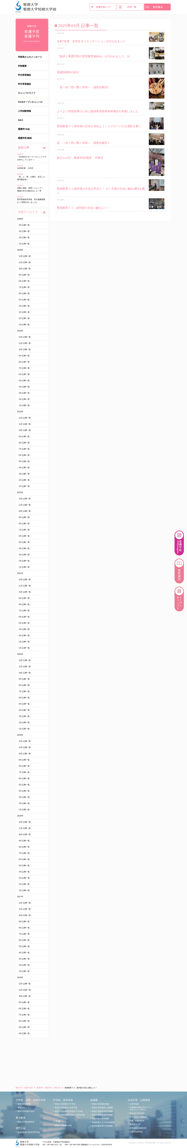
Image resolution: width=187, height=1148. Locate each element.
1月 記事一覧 (24, 244)
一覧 (43, 148)
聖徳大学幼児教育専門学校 (28, 1132)
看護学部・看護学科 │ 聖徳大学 (48, 1088)
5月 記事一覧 (24, 300)
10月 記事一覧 (25, 269)
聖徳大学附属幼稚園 (100, 1104)
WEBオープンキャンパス (30, 102)
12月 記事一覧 (25, 256)
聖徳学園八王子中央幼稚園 (103, 1122)
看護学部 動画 (25, 138)
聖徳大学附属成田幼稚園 (102, 1111)
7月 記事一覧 (24, 287)
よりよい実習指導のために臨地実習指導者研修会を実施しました (97, 111)
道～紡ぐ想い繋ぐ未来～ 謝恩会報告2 (84, 87)
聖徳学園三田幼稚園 (100, 1119)
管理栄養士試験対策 (137, 1128)
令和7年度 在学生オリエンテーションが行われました (91, 41)
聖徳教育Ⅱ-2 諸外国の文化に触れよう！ (83, 207)
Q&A (20, 120)
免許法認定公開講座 (137, 1117)
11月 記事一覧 (25, 262)
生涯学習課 (134, 1104)
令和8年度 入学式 (26, 168)
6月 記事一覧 (24, 293)
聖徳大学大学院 (24, 1104)
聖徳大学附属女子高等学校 (66, 1107)
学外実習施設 (24, 84)
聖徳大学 (21, 1107)
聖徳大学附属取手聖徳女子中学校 (69, 1111)
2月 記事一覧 (24, 237)
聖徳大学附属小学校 (63, 1125)
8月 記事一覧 (24, 281)
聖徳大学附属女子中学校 (65, 1104)
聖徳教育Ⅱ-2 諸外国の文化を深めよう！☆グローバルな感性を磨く (99, 126)
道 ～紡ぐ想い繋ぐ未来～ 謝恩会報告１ (83, 142)
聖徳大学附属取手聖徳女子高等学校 (70, 1115)
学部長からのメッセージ (30, 57)
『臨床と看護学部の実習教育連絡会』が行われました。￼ (93, 56)
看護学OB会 (24, 129)
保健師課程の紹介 (68, 72)
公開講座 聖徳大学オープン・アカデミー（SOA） (141, 1108)
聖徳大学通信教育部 (25, 1122)
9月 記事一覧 (24, 275)
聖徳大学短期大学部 (25, 1111)
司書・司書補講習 (136, 1121)
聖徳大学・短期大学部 (24, 1088)
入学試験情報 (24, 111)
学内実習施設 (24, 75)
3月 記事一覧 (24, 231)
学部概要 (22, 66)
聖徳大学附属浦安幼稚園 (102, 1115)
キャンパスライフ (26, 93)
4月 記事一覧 (24, 225)
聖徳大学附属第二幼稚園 (102, 1107)
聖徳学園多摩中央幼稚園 (102, 1126)
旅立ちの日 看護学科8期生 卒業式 (80, 157)
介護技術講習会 (136, 1132)
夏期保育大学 (135, 1124)
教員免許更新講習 (136, 1113)
